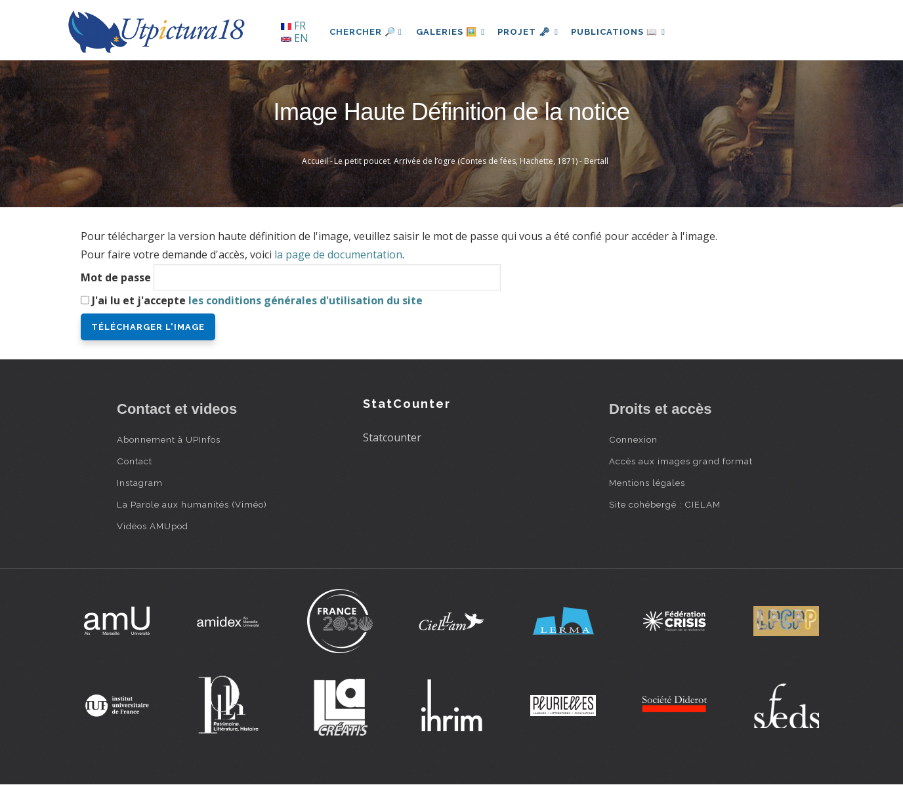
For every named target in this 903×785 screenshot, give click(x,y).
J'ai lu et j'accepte (257, 300)
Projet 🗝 (533, 32)
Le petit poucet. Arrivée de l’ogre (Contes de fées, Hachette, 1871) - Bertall (471, 161)
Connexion (633, 439)
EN (294, 38)
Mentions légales (647, 482)
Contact (134, 461)
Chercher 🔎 (365, 32)
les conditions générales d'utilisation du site (305, 300)
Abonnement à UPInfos (168, 439)
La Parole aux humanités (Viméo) (192, 504)
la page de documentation (338, 254)
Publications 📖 (626, 32)
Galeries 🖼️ (452, 32)
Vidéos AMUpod (152, 526)
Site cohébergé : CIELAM (665, 504)
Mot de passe (116, 277)
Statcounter (392, 437)
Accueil (315, 161)
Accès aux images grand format (681, 461)
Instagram (140, 482)
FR (293, 25)
